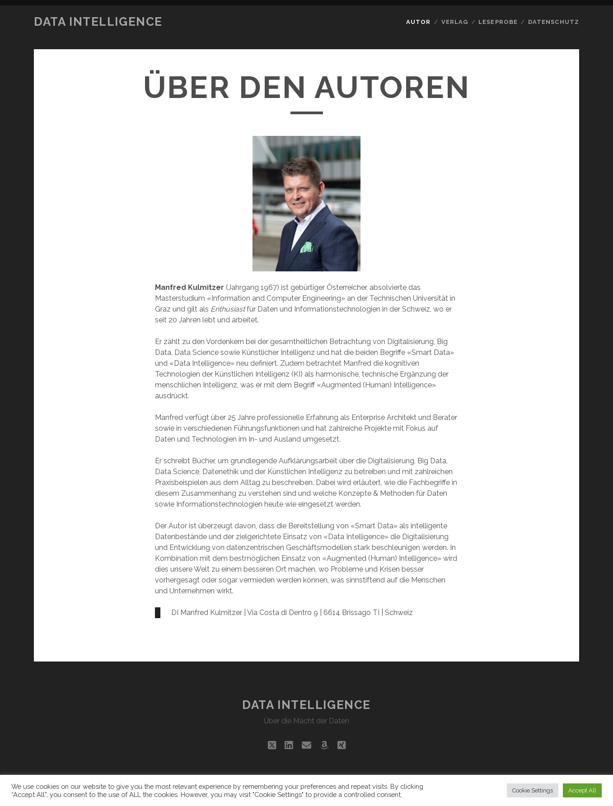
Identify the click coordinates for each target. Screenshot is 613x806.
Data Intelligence (98, 21)
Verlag (454, 22)
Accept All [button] (582, 790)
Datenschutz (553, 22)
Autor (418, 22)
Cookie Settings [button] (532, 790)
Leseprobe (497, 22)
